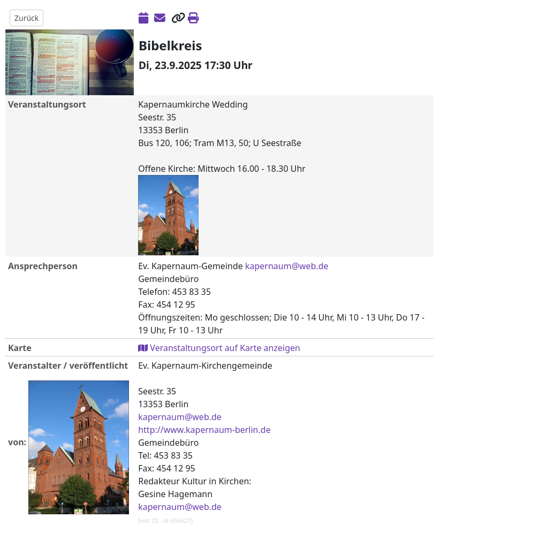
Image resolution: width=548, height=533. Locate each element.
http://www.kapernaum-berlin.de (204, 430)
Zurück (26, 18)
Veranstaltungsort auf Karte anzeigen (219, 348)
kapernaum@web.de (287, 266)
